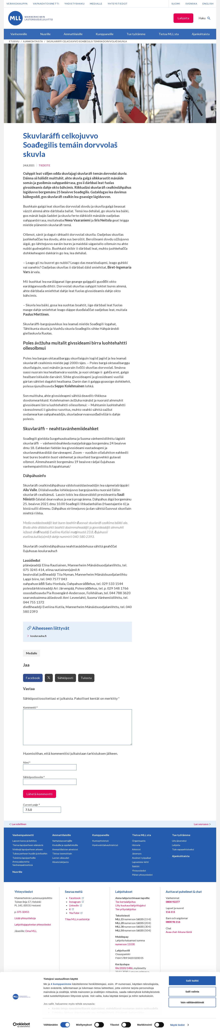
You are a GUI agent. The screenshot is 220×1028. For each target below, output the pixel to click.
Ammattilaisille (61, 835)
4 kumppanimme (61, 980)
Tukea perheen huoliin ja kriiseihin (29, 853)
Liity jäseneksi (179, 840)
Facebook (33, 678)
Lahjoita (183, 18)
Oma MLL (31, 930)
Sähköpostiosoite (34, 777)
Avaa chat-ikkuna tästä (179, 931)
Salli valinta (192, 988)
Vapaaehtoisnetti (46, 3)
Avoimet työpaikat (141, 857)
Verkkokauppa (17, 3)
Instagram (75, 901)
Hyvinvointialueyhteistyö (105, 845)
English (208, 3)
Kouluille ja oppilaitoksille (65, 845)
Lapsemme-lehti (140, 862)
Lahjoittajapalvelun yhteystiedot (32, 924)
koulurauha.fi (38, 635)
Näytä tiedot (177, 1021)
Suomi (176, 3)
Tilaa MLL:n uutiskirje (77, 919)
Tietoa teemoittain (62, 853)
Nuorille (17, 871)
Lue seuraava (201, 824)
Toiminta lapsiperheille (24, 857)
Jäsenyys (137, 853)
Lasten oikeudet (60, 857)
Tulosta (86, 678)
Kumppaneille (100, 835)
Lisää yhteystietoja (25, 918)
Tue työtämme (181, 835)
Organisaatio (139, 840)
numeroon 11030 (125, 944)
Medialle (96, 3)
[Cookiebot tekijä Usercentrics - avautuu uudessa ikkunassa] (21, 1021)
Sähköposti (65, 678)
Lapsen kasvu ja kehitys (24, 840)
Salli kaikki (192, 977)
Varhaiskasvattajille (62, 840)
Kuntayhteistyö (100, 840)
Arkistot (136, 849)
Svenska (191, 3)
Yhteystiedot (118, 3)
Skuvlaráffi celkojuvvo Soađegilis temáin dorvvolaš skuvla (87, 41)
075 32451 (23, 911)
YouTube (74, 912)
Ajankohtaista (33, 41)
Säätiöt (136, 866)
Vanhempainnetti (23, 835)
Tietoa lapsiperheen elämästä (27, 845)
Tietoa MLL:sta (141, 835)
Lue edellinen (19, 824)
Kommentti (30, 707)
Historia (136, 845)
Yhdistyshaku (75, 3)
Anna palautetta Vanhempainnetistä (22, 863)
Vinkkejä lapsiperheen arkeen (27, 849)
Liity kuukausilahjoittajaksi (130, 905)
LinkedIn (74, 905)
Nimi (26, 762)
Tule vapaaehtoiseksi (183, 849)
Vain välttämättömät (192, 999)
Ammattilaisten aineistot (65, 849)
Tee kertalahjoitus (125, 901)
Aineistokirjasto (60, 862)
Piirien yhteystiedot (142, 874)
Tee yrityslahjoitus (125, 909)
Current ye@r (31, 804)
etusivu (14, 41)
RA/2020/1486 (124, 968)
